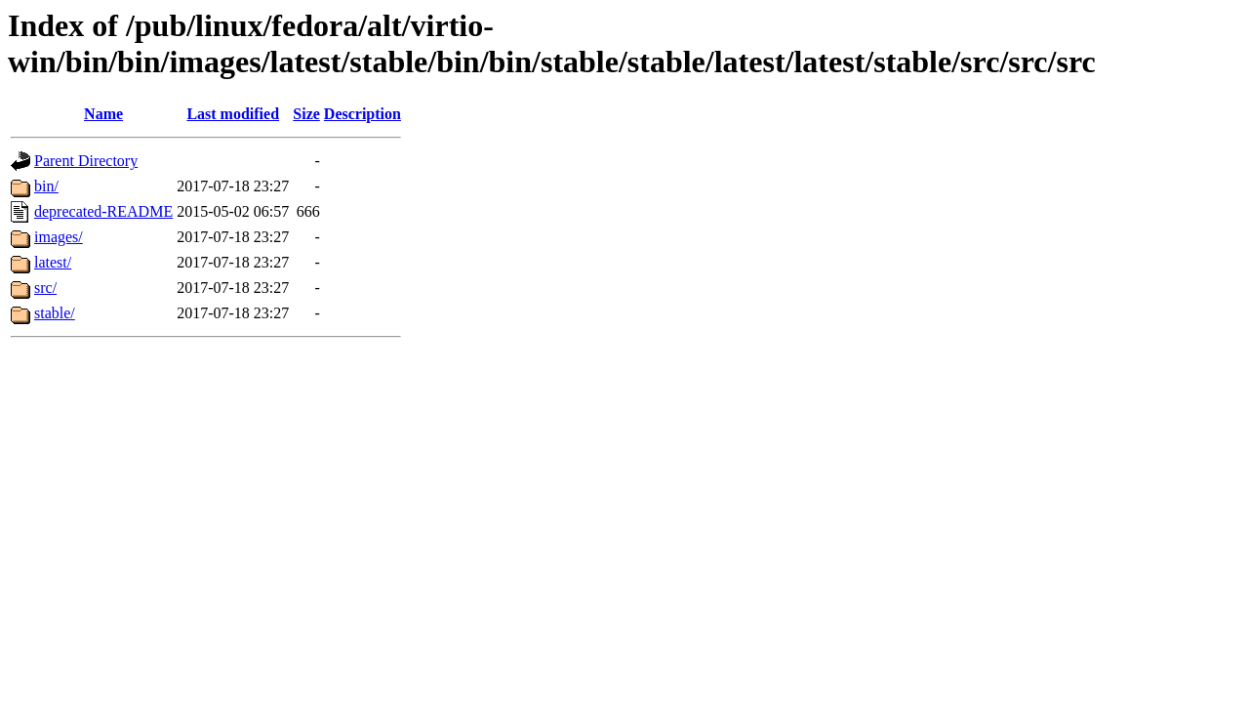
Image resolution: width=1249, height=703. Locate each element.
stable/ (54, 313)
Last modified (232, 113)
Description (362, 113)
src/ (45, 287)
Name (103, 113)
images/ (58, 236)
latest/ (52, 262)
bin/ (46, 186)
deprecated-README (103, 211)
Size (306, 113)
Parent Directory (86, 160)
